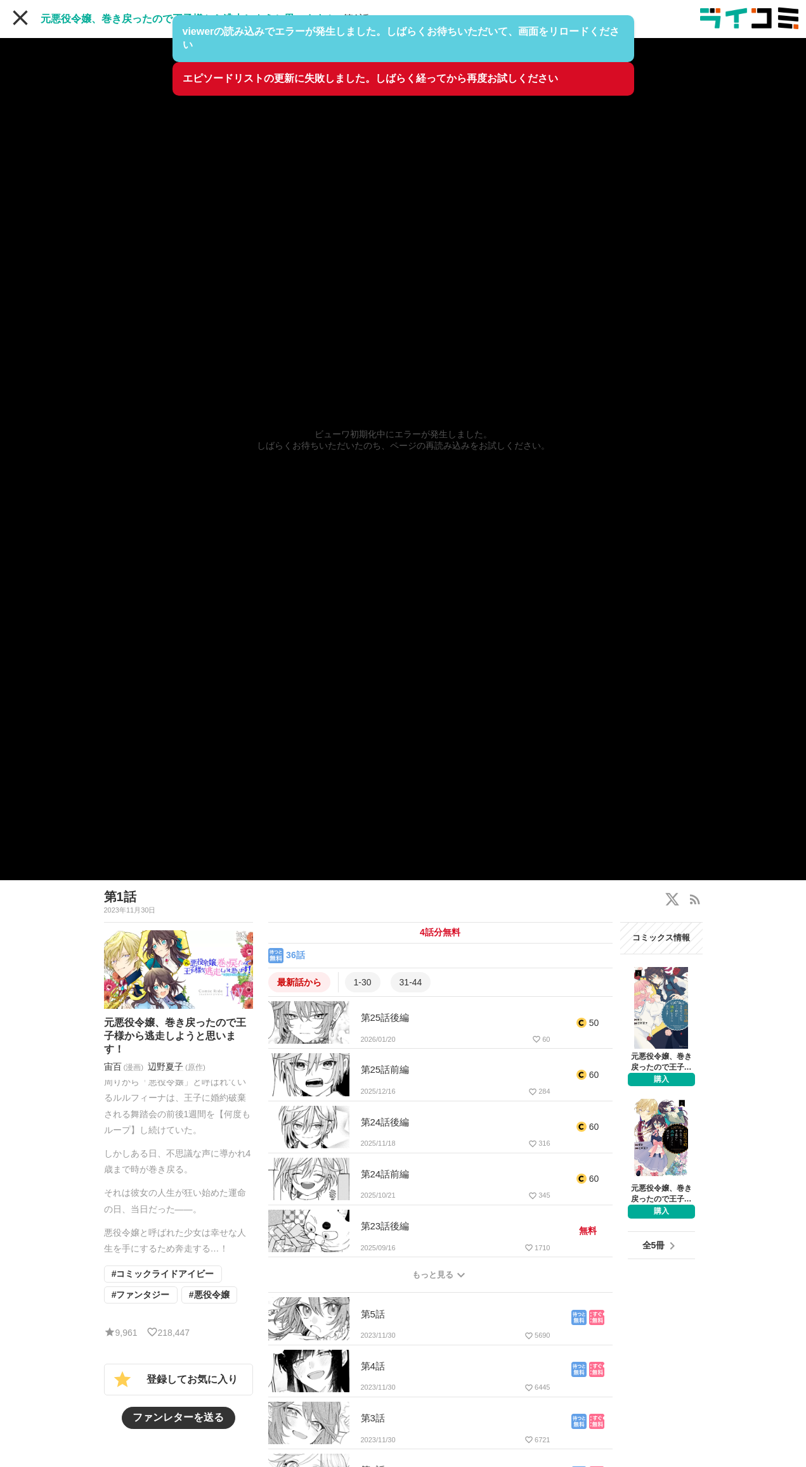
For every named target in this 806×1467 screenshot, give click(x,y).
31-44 (411, 982)
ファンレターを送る (178, 1423)
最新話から (299, 982)
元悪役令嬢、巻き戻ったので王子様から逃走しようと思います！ (188, 18)
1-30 (363, 982)
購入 (661, 1079)
